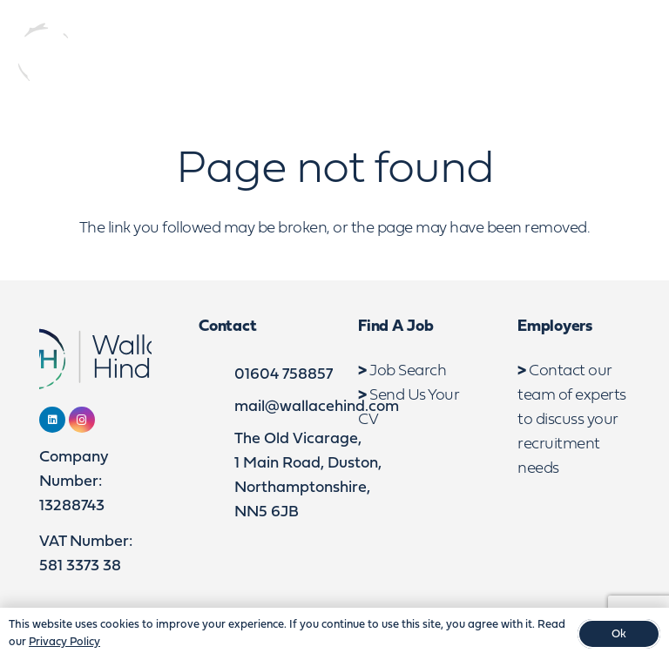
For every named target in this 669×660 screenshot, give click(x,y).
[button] (640, 55)
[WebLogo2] (107, 54)
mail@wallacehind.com (316, 407)
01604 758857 (283, 375)
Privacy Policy (64, 642)
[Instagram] (576, 55)
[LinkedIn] (545, 55)
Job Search (407, 371)
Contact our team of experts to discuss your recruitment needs (571, 420)
